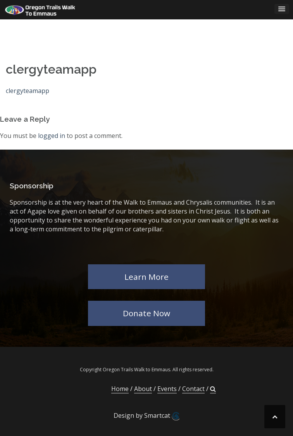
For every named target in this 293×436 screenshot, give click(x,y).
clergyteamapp (27, 90)
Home (120, 388)
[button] (213, 388)
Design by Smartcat (146, 415)
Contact (193, 388)
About (143, 388)
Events (167, 388)
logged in (51, 135)
